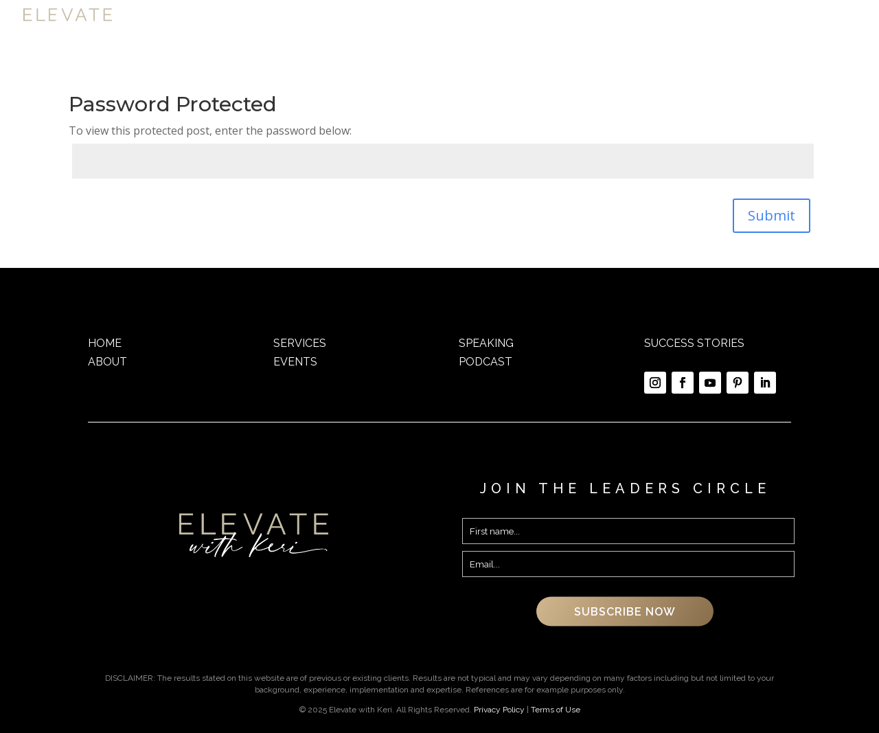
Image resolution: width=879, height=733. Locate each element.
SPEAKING (486, 343)
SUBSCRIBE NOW (625, 611)
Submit (771, 215)
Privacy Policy (499, 709)
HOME (105, 343)
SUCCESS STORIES (694, 343)
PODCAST (485, 361)
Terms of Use (555, 709)
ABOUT (107, 361)
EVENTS (295, 361)
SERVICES (299, 343)
